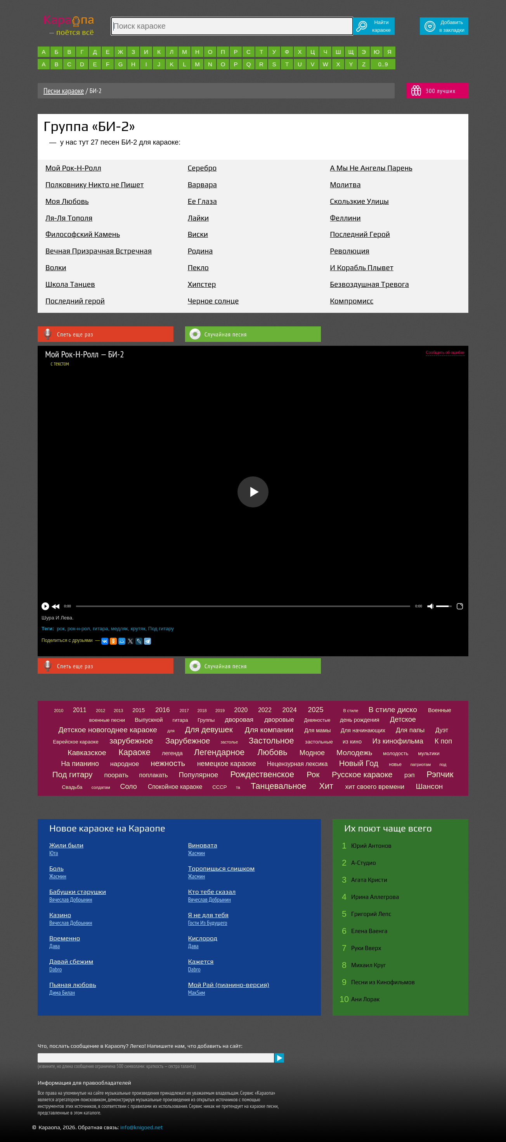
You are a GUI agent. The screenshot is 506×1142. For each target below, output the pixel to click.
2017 (184, 710)
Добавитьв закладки (451, 26)
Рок (313, 774)
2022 (265, 710)
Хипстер (202, 284)
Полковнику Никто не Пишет (94, 184)
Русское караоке (362, 774)
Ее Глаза (202, 201)
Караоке (134, 752)
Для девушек (209, 729)
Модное (312, 753)
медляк (119, 628)
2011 (80, 710)
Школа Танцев (70, 284)
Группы (206, 720)
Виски (198, 234)
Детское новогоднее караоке (108, 730)
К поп (443, 741)
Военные (439, 710)
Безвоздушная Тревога (369, 284)
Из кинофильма (398, 741)
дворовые (279, 719)
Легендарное (219, 752)
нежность (168, 763)
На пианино (80, 764)
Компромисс (351, 301)
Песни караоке (63, 91)
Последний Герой (360, 234)
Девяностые (317, 720)
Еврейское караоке (76, 742)
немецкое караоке (226, 764)
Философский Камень (82, 234)
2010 (58, 710)
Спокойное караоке (175, 786)
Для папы (410, 730)
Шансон (429, 786)
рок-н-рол (79, 628)
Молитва (345, 184)
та (238, 787)
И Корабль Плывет (361, 267)
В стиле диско (393, 710)
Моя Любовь (66, 201)
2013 (118, 710)
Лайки (198, 218)
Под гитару (161, 628)
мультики (429, 753)
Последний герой (75, 301)
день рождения (360, 720)
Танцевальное (278, 786)
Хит (326, 786)
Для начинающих (363, 730)
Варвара (202, 184)
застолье (229, 742)
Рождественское (262, 774)
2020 (241, 710)
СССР (219, 787)
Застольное (271, 740)
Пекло (198, 267)
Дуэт (441, 730)
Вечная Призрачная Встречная (98, 251)
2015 (138, 710)
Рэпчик (439, 774)
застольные (319, 742)
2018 (202, 710)
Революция (349, 251)
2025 (316, 710)
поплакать (153, 775)
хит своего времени (374, 786)
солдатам (101, 787)
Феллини (345, 218)
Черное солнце (213, 301)
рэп (409, 775)
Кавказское (87, 753)
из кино (352, 741)
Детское (403, 719)
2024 (289, 710)
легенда (172, 753)
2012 (100, 710)
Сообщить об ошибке (445, 352)
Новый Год (358, 763)
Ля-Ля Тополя (68, 218)
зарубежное (131, 741)
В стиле (350, 710)
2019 (220, 710)
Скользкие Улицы (359, 201)
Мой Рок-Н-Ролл (73, 168)
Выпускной (149, 720)
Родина (200, 251)
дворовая (239, 719)
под (442, 764)
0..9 (383, 64)
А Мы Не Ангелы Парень (371, 168)
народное (124, 764)
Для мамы (317, 730)
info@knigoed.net (141, 1127)
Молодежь (354, 753)
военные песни (107, 720)
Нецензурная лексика (297, 764)
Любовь (272, 752)
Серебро (202, 168)
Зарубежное (187, 741)
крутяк (138, 628)
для (170, 730)
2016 (162, 710)
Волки (55, 267)
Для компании (269, 730)
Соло (128, 786)
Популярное (198, 775)
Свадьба (72, 787)
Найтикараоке (381, 26)
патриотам (421, 764)
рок (61, 628)
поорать (116, 775)
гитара (100, 628)
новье (395, 764)
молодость (396, 753)
